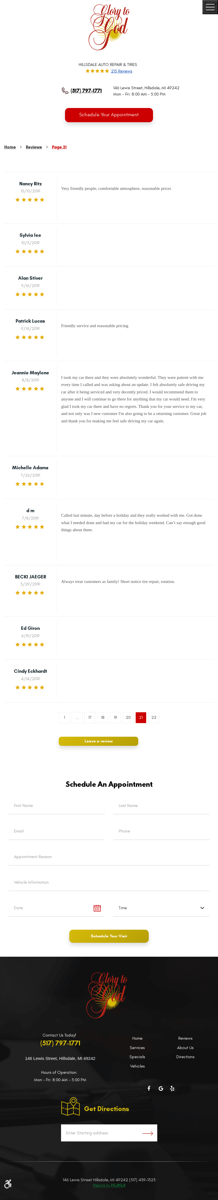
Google (161, 1089)
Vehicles (137, 1066)
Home (10, 147)
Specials (137, 1057)
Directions (185, 1057)
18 (102, 717)
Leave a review (99, 741)
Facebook (150, 1089)
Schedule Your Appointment (109, 115)
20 (128, 717)
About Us (185, 1047)
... (77, 717)
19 (115, 717)
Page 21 (59, 147)
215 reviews (121, 71)
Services (137, 1047)
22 (153, 717)
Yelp (173, 1089)
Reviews (34, 147)
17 (89, 717)
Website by (109, 1185)
